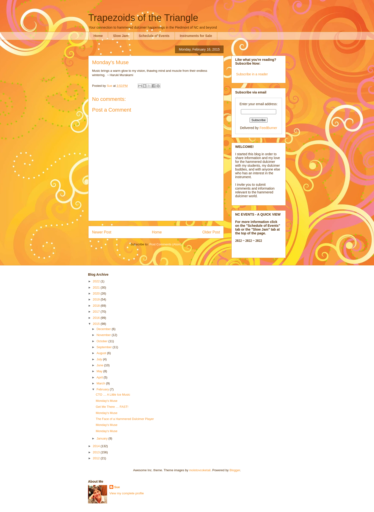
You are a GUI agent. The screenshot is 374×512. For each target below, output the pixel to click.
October (103, 341)
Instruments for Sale (196, 36)
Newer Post (101, 232)
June (100, 365)
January (103, 438)
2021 (97, 287)
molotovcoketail (200, 470)
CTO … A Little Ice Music (113, 394)
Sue (117, 487)
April (100, 377)
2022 (97, 281)
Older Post (211, 232)
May (100, 371)
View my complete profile (126, 493)
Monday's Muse (106, 401)
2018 (97, 305)
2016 (97, 318)
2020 (97, 293)
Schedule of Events (154, 36)
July (100, 359)
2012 (97, 458)
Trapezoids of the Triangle (143, 17)
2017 (97, 311)
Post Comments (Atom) (165, 244)
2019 (97, 299)
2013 (97, 452)
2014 (97, 446)
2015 (97, 324)
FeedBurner (268, 128)
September (105, 347)
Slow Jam (121, 36)
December (104, 329)
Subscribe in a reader (252, 74)
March (101, 383)
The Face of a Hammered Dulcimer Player (125, 419)
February (103, 389)
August (102, 353)
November (104, 335)
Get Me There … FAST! (112, 407)
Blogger (234, 470)
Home (98, 36)
